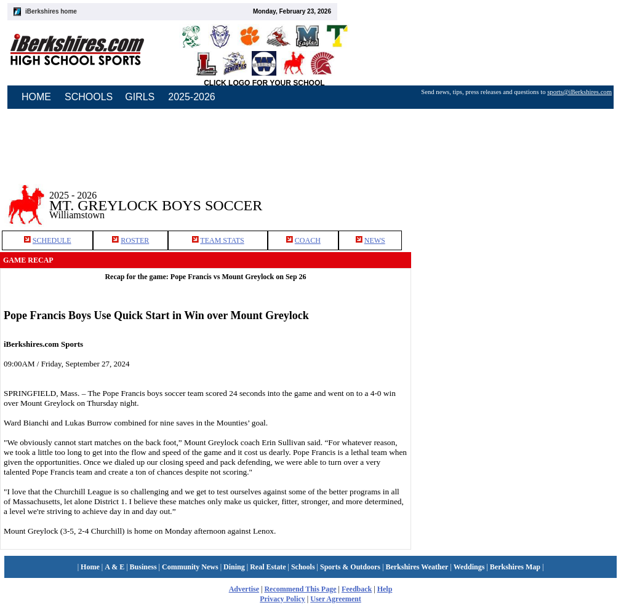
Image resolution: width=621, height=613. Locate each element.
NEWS (374, 240)
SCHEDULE (52, 240)
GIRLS (139, 97)
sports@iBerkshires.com (579, 92)
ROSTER (135, 240)
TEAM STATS (222, 240)
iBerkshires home (51, 11)
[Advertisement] (505, 313)
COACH (308, 240)
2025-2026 (191, 97)
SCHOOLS (89, 97)
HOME (36, 97)
